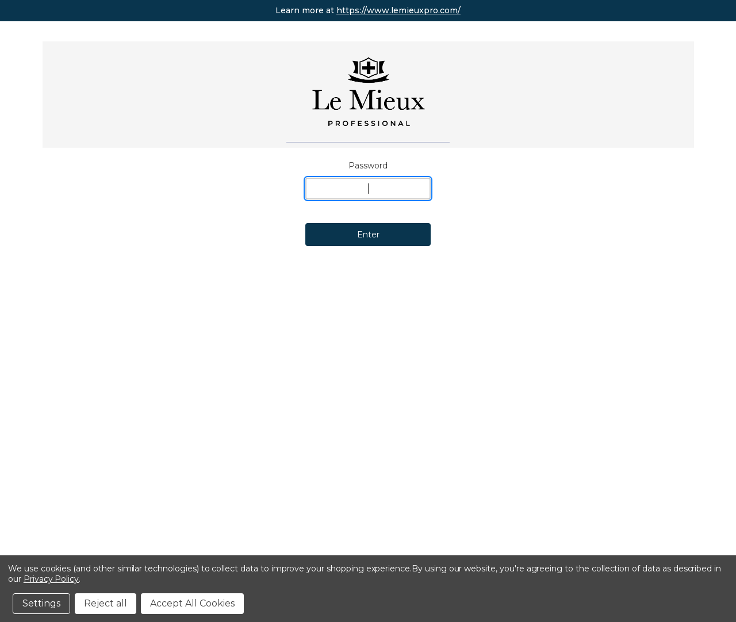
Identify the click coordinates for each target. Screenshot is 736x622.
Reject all (105, 603)
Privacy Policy (51, 579)
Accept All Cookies (192, 603)
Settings (41, 603)
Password (368, 165)
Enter (368, 234)
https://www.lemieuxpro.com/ (398, 10)
